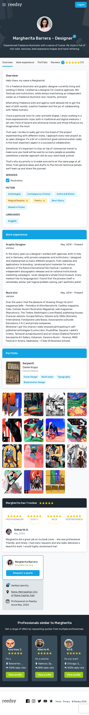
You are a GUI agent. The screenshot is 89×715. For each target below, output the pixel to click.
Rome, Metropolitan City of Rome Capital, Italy (24, 594)
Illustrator (12, 292)
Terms (58, 701)
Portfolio (42, 62)
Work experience (25, 62)
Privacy (66, 701)
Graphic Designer (16, 244)
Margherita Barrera (26, 561)
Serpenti (28, 363)
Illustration (17, 180)
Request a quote (23, 573)
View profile (15, 674)
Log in (80, 4)
